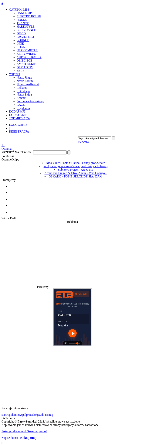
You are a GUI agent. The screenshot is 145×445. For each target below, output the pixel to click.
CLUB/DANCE (26, 30)
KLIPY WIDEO (26, 53)
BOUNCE (23, 40)
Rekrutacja (23, 91)
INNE (20, 43)
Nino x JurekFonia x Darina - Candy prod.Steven (75, 162)
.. (4, 145)
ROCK (21, 47)
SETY (20, 70)
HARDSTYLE (26, 26)
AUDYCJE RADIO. (29, 57)
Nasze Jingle (24, 77)
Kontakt (21, 97)
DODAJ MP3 (17, 111)
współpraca (26, 414)
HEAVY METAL (27, 50)
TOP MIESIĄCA (19, 118)
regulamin (13, 414)
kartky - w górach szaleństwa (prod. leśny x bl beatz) (76, 166)
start (4, 414)
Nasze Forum (25, 81)
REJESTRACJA (19, 131)
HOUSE (22, 19)
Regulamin (23, 108)
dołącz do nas (41, 414)
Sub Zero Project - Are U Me (75, 169)
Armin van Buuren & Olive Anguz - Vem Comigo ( (76, 173)
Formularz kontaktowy (30, 101)
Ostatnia (7, 148)
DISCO (21, 33)
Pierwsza (83, 141)
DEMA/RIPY (25, 67)
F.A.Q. (21, 104)
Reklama (22, 87)
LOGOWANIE (18, 124)
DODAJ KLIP (17, 114)
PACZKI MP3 (25, 36)
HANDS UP (24, 13)
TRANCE (23, 23)
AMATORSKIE (26, 64)
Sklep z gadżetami (28, 84)
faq (51, 414)
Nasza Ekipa (24, 94)
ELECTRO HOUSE (29, 16)
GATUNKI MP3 (19, 9)
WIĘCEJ (14, 74)
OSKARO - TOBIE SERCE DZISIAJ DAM (75, 176)
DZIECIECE (24, 60)
